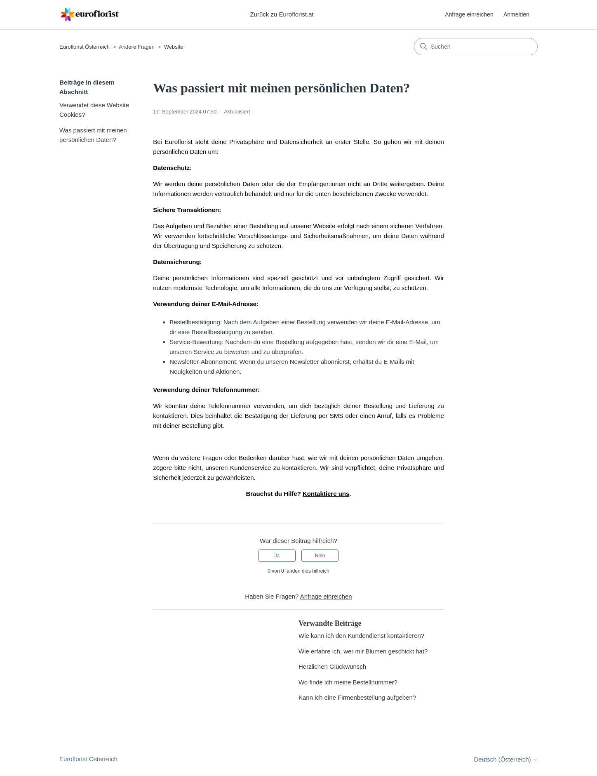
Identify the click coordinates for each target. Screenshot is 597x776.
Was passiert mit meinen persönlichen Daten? (93, 135)
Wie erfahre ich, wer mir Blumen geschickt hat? (363, 651)
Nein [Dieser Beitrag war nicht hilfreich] (320, 556)
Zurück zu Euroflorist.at (281, 14)
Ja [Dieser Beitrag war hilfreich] (277, 556)
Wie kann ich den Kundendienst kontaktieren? (361, 635)
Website (173, 47)
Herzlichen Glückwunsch (332, 666)
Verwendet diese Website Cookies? (94, 109)
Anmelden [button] (516, 14)
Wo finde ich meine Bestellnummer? (347, 682)
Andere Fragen (137, 47)
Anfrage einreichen (469, 14)
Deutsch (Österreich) (506, 759)
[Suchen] (475, 46)
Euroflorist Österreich (84, 47)
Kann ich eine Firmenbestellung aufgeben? (357, 697)
